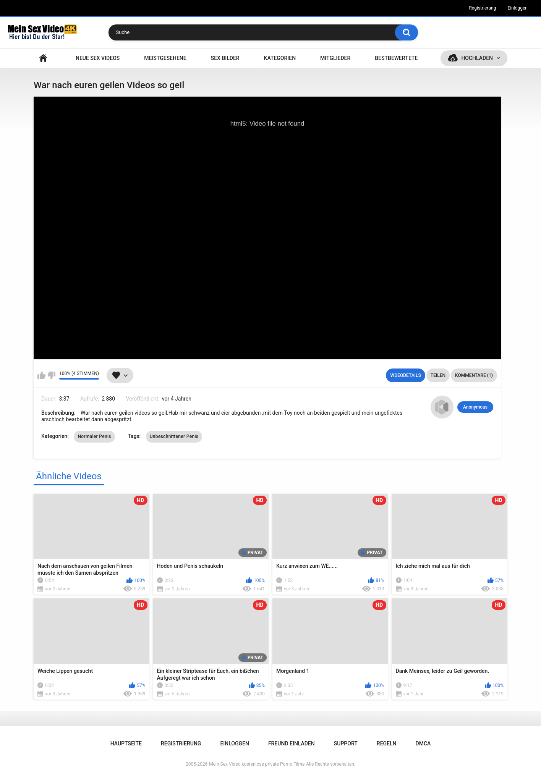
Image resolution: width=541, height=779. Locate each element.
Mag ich (41, 375)
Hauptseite (43, 58)
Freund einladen (291, 743)
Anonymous (475, 407)
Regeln (387, 743)
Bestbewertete (396, 58)
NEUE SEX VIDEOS (98, 58)
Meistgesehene (165, 58)
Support (346, 743)
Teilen (438, 375)
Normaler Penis (94, 436)
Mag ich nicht (51, 375)
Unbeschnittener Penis (174, 436)
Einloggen (517, 8)
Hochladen (477, 58)
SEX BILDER (225, 58)
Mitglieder (335, 58)
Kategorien (280, 58)
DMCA (423, 743)
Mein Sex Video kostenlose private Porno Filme (257, 764)
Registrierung (482, 8)
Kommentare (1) (474, 375)
